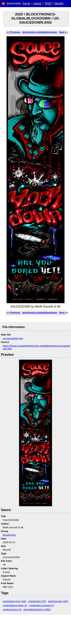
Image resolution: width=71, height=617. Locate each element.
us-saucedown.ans (13, 338)
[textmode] (14, 3)
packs (37, 3)
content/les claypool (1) (41, 605)
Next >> (63, 32)
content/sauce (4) (12, 609)
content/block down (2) (15, 605)
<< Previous (13, 32)
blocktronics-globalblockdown (39, 32)
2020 (48, 3)
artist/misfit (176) (37, 601)
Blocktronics (9, 535)
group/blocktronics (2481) (37, 609)
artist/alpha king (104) (14, 601)
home (26, 3)
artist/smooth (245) (58, 601)
